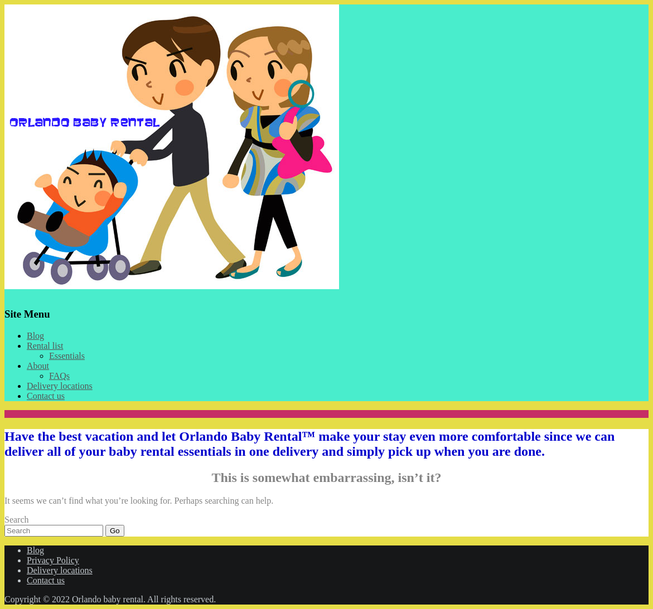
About (38, 366)
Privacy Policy (53, 560)
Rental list (45, 345)
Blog (35, 335)
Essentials (67, 355)
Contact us (46, 396)
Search (16, 519)
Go (115, 531)
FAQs (59, 376)
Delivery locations (60, 386)
